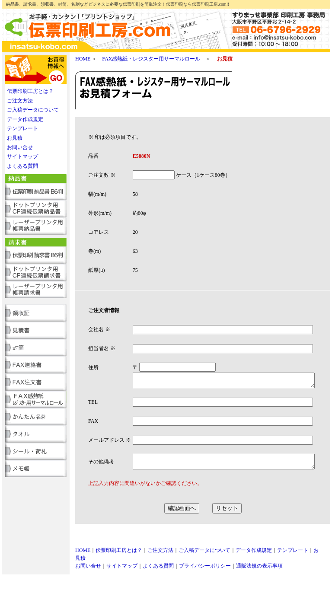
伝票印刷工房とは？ (30, 91)
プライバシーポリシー (205, 581)
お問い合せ (20, 147)
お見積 (14, 138)
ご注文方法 (20, 101)
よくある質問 (22, 166)
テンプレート (22, 128)
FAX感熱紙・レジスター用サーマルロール (151, 59)
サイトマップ (22, 156)
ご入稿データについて (33, 110)
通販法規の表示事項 (259, 581)
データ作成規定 (25, 119)
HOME (82, 59)
